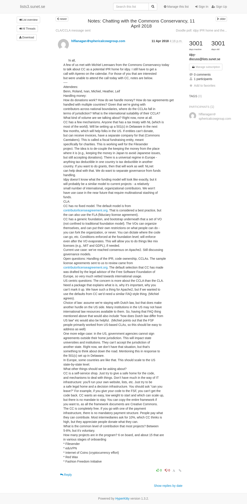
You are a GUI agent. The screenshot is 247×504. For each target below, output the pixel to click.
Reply (66, 474)
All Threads (27, 28)
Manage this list (176, 6)
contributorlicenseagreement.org (85, 210)
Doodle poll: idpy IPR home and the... (201, 30)
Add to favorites (202, 85)
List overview (28, 19)
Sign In (201, 6)
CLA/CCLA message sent (73, 30)
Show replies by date (168, 485)
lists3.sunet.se (32, 6)
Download (26, 37)
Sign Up (219, 6)
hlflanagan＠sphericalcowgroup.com (98, 41)
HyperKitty (122, 498)
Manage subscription (206, 67)
